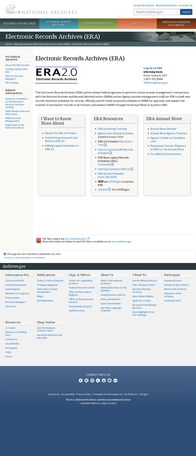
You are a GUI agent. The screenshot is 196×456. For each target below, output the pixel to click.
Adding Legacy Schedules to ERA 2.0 (62, 147)
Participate (172, 275)
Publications (46, 275)
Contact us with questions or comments (24, 257)
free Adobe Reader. (77, 238)
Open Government (111, 303)
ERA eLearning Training (112, 128)
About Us (107, 275)
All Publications (45, 300)
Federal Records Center (82, 287)
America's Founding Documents (176, 23)
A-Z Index (10, 327)
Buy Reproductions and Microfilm (49, 336)
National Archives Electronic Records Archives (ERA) (42, 44)
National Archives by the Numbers (114, 289)
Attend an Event (172, 280)
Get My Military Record (144, 280)
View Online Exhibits (143, 296)
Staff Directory (77, 310)
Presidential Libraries (80, 306)
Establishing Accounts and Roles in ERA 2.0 (61, 139)
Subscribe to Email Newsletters (47, 290)
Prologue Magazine (47, 284)
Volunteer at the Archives (172, 295)
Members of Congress (17, 293)
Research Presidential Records (144, 306)
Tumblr (98, 380)
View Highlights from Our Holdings (143, 313)
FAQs (8, 352)
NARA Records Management (13, 119)
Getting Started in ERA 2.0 (114, 169)
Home (8, 44)
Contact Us (185, 5)
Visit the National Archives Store (46, 329)
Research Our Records (19, 23)
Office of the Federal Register (80, 293)
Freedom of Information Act (108, 394)
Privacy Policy (84, 394)
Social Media (12, 343)
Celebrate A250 (172, 300)
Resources (13, 322)
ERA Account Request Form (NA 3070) (111, 175)
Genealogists (12, 289)
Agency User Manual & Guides (115, 133)
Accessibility (68, 394)
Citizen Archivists (143, 5)
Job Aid (102, 189)
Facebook (81, 380)
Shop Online (46, 322)
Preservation (12, 297)
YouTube (104, 380)
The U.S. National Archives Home (41, 9)
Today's (50, 280)
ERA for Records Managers (14, 77)
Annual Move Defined (163, 128)
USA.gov (143, 394)
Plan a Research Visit (143, 284)
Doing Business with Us (113, 294)
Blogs (40, 296)
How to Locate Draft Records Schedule (115, 151)
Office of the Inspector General (81, 300)
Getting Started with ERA (16, 70)
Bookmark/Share (166, 5)
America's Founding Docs (15, 333)
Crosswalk (104, 164)
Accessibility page (121, 241)
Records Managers (15, 302)
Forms (8, 356)
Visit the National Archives (141, 290)
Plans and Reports (110, 299)
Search (186, 12)
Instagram (92, 380)
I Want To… (140, 275)
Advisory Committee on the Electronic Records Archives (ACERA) (16, 103)
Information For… (18, 275)
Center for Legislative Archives (80, 282)
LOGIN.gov (115, 181)
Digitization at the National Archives (14, 126)
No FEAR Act (131, 394)
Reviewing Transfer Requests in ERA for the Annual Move (168, 147)
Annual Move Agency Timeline (168, 133)
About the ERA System (17, 65)
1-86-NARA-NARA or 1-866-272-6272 (98, 403)
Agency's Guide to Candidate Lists (167, 139)
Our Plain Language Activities (111, 309)
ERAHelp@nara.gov (156, 82)
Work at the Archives (175, 289)
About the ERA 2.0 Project (61, 133)
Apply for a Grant (141, 300)
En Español (11, 348)
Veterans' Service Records (58, 23)
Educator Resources (98, 23)
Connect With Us (98, 374)
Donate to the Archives (176, 284)
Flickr (115, 380)
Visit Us (137, 23)
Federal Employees (15, 284)
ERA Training (11, 82)
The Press (10, 306)
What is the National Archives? (111, 282)
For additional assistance (165, 154)
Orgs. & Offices (79, 275)
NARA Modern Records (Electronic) (17, 113)
